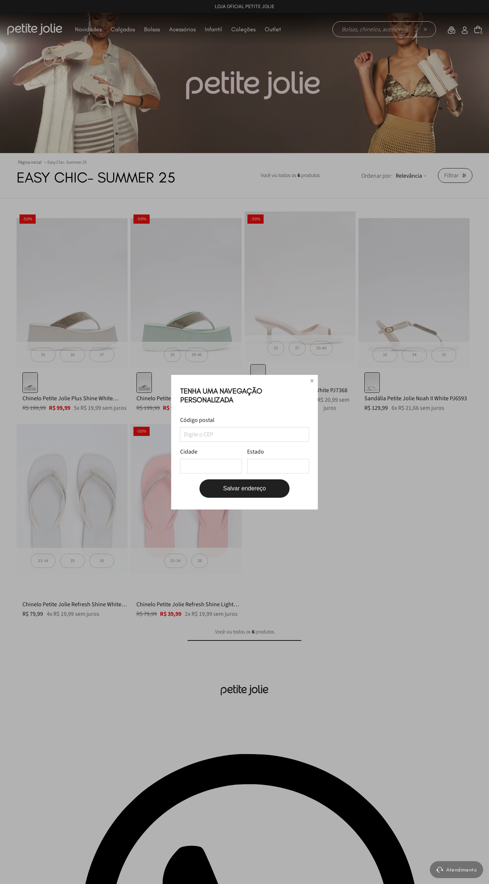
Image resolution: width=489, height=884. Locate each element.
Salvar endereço (244, 488)
